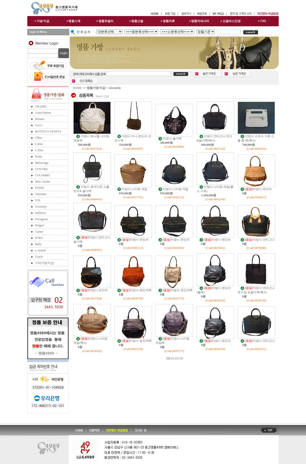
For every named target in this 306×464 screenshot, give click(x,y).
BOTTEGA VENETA (48, 131)
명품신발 (137, 21)
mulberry (40, 213)
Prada (38, 156)
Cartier (39, 231)
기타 (263, 21)
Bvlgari (39, 225)
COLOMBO (42, 175)
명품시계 (74, 21)
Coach (39, 256)
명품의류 (169, 21)
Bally (38, 244)
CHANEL (41, 106)
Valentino (41, 194)
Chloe (38, 137)
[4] (181, 358)
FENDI (39, 188)
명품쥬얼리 (105, 21)
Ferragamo (41, 219)
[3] (177, 358)
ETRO (39, 238)
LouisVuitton (43, 112)
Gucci (38, 125)
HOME (77, 88)
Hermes (39, 119)
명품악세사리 (200, 21)
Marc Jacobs (42, 181)
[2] (172, 358)
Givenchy (41, 206)
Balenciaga (41, 163)
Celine (39, 144)
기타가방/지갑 (44, 263)
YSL (38, 200)
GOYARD (41, 169)
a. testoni (40, 250)
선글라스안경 (232, 21)
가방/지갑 (43, 21)
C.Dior (39, 150)
